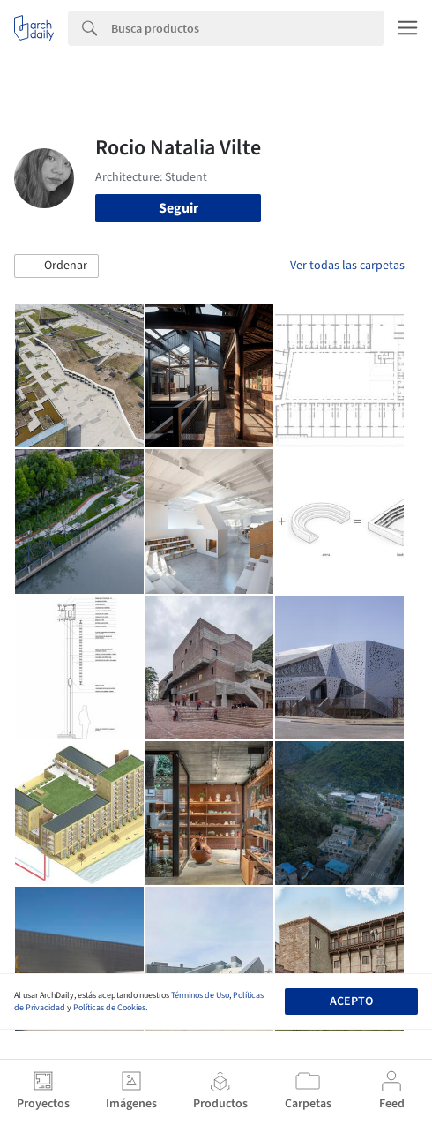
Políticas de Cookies (109, 1007)
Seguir (178, 208)
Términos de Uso (200, 995)
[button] (56, 266)
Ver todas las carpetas (347, 265)
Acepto (351, 1001)
